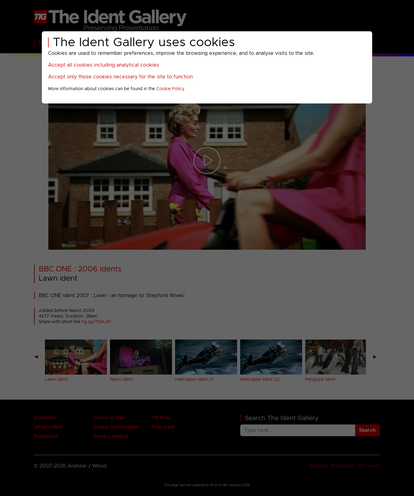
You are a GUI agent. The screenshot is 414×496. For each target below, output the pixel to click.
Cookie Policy (170, 89)
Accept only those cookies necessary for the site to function (120, 76)
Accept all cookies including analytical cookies (103, 65)
